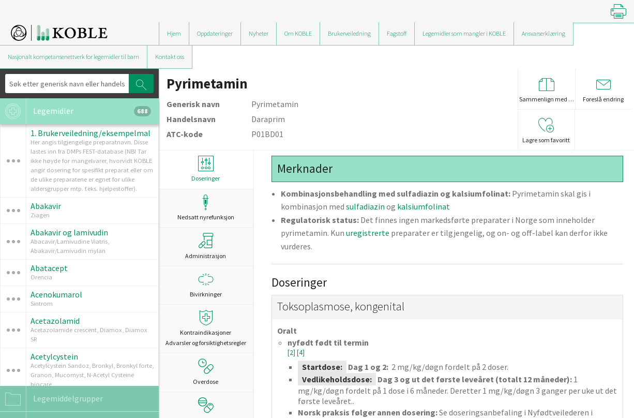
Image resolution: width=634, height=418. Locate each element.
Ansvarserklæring (543, 33)
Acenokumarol (56, 294)
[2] (292, 352)
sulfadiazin (365, 206)
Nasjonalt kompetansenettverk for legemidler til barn (73, 57)
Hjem (174, 33)
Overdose (205, 372)
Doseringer (206, 169)
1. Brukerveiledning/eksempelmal (90, 133)
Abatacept (49, 268)
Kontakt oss (169, 57)
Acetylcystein (54, 356)
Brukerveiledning (349, 33)
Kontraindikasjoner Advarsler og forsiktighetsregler (206, 328)
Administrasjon (205, 246)
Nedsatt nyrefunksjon (206, 208)
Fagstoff (396, 33)
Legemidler (75, 111)
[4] (301, 352)
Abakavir (46, 206)
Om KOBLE (298, 33)
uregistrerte (367, 233)
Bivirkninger (206, 285)
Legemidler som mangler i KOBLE (464, 33)
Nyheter (258, 33)
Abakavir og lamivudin (69, 232)
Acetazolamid (55, 321)
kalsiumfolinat (423, 206)
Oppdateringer (215, 33)
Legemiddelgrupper (51, 399)
